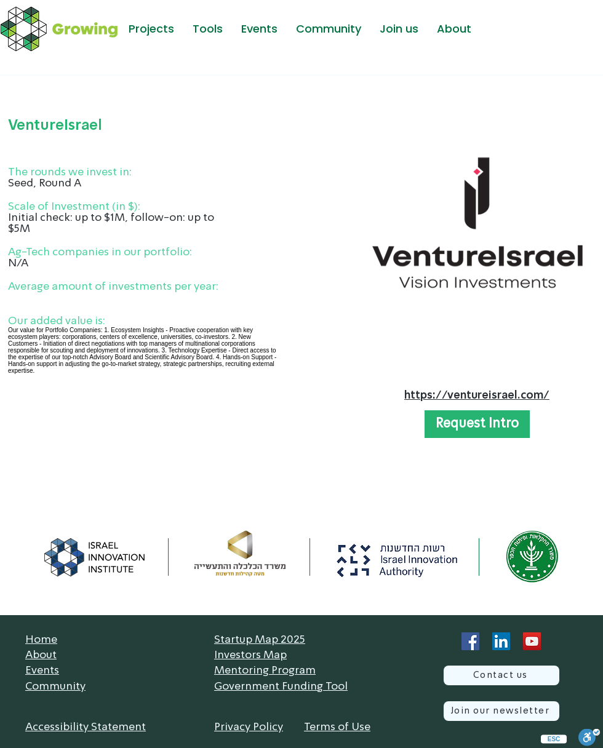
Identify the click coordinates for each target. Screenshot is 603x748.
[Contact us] (501, 675)
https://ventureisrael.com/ (476, 395)
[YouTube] (532, 641)
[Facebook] (470, 641)
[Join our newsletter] (501, 711)
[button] (151, 29)
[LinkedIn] (501, 641)
